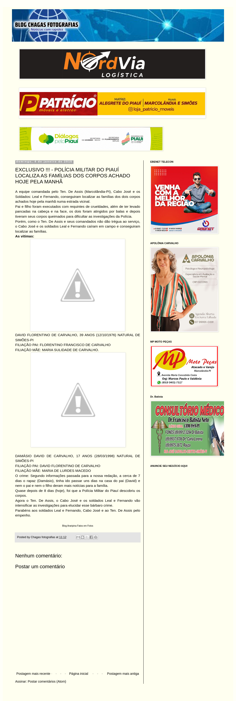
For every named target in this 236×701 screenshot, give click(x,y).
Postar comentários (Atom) (47, 681)
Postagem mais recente (33, 673)
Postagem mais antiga (123, 673)
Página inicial (78, 673)
